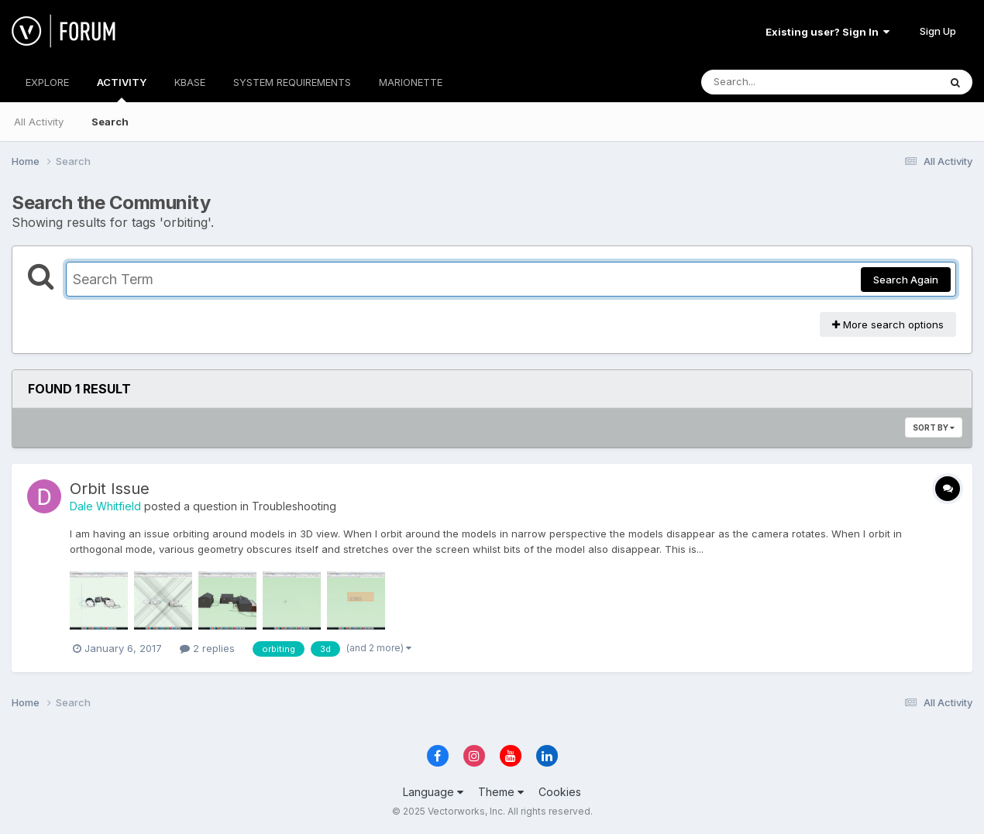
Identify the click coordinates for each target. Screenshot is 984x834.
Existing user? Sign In (827, 32)
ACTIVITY (121, 89)
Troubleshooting (294, 506)
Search (110, 121)
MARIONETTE (410, 82)
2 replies (207, 648)
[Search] (777, 82)
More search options (888, 324)
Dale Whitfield (105, 506)
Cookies (559, 791)
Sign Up (938, 31)
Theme (501, 791)
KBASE (189, 82)
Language (433, 791)
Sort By (934, 427)
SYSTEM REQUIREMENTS (292, 82)
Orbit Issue (110, 488)
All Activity (39, 121)
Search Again (905, 279)
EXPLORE (47, 82)
